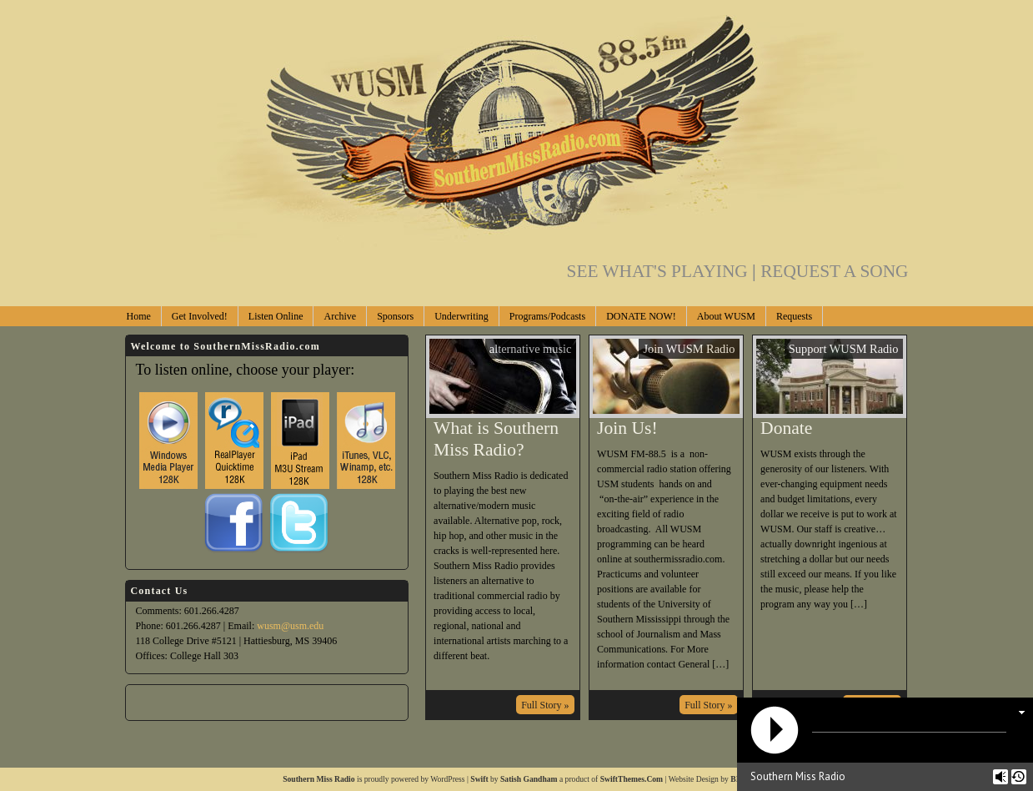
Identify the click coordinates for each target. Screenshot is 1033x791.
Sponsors (395, 316)
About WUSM (726, 316)
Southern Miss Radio (318, 778)
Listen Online (275, 316)
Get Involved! (200, 316)
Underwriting (461, 316)
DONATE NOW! (641, 316)
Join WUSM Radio (689, 348)
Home (139, 316)
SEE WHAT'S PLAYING (664, 271)
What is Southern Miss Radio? (496, 439)
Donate (786, 428)
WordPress (447, 778)
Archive (339, 316)
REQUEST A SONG (834, 271)
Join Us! (627, 428)
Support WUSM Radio (844, 348)
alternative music (530, 348)
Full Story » (545, 705)
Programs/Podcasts (547, 316)
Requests (794, 316)
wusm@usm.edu (290, 626)
